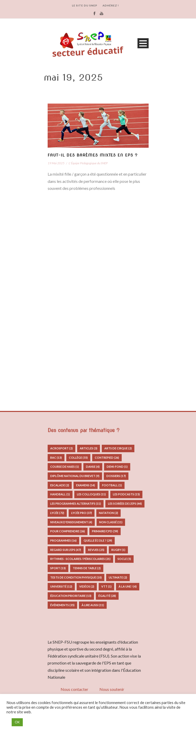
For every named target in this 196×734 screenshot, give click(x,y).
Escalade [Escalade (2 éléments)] (59, 485)
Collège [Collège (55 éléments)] (78, 457)
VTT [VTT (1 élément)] (106, 586)
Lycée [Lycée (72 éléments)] (57, 512)
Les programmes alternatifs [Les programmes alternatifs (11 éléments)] (75, 503)
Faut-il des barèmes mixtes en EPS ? (92, 155)
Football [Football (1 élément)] (112, 485)
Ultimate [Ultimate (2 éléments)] (118, 577)
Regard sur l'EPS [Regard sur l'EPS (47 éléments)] (65, 549)
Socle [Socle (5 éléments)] (124, 558)
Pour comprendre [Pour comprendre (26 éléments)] (67, 531)
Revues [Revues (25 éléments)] (96, 549)
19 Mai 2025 (56, 163)
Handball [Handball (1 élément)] (60, 494)
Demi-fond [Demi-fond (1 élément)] (117, 466)
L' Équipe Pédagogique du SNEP (88, 163)
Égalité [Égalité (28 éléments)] (107, 595)
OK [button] (17, 722)
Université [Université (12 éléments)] (61, 586)
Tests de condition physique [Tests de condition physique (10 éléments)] (76, 577)
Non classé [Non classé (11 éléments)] (110, 522)
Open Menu (143, 43)
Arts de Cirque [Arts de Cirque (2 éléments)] (118, 448)
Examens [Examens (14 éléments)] (85, 485)
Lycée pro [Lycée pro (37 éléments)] (81, 512)
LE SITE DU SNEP (84, 5)
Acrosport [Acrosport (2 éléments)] (61, 448)
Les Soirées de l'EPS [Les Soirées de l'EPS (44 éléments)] (125, 503)
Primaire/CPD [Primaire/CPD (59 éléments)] (105, 531)
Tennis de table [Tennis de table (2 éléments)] (87, 568)
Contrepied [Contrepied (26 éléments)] (107, 457)
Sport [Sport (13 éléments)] (58, 568)
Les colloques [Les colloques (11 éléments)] (91, 494)
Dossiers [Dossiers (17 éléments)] (116, 476)
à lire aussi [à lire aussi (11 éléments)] (93, 605)
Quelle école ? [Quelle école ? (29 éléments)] (98, 540)
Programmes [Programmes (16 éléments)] (63, 540)
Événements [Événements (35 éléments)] (62, 605)
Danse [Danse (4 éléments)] (93, 466)
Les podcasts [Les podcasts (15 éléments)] (126, 494)
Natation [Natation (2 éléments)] (108, 512)
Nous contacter (74, 689)
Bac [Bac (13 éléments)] (56, 457)
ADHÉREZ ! (111, 5)
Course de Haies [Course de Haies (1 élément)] (64, 466)
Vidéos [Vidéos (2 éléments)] (86, 586)
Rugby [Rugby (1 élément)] (118, 549)
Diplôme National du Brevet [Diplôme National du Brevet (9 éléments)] (74, 476)
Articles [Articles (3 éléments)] (88, 448)
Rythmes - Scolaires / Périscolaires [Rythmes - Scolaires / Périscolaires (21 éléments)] (80, 558)
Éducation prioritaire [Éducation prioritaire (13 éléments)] (70, 595)
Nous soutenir (111, 689)
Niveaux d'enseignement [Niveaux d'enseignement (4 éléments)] (71, 522)
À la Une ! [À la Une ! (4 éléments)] (128, 586)
